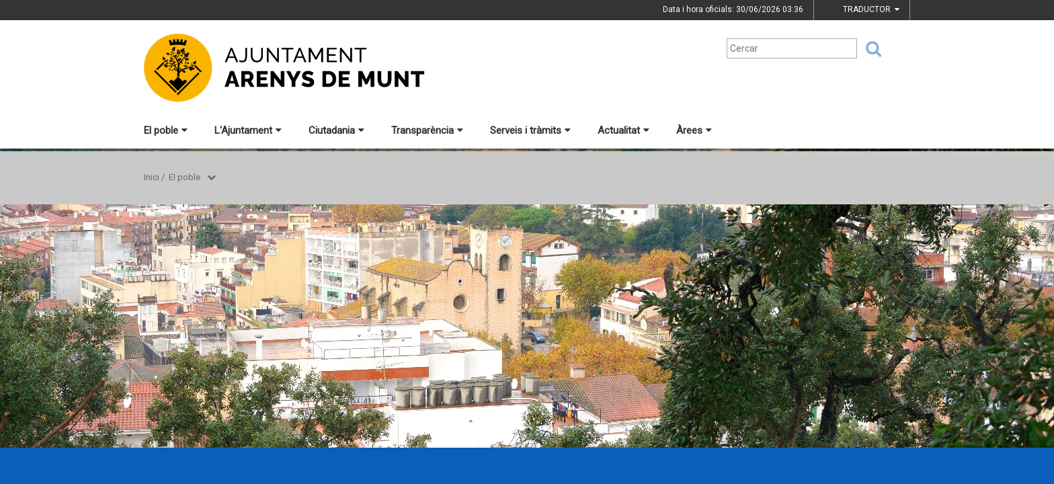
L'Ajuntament (248, 130)
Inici (151, 177)
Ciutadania (336, 130)
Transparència (427, 130)
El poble (166, 130)
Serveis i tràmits (530, 130)
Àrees (694, 130)
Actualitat (623, 130)
